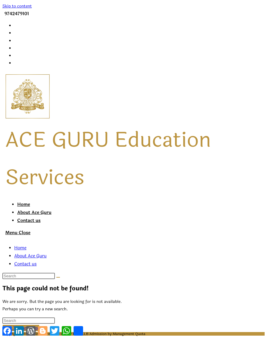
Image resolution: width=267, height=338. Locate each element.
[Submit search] (58, 277)
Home (20, 248)
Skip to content (17, 6)
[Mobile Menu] (18, 232)
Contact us (25, 264)
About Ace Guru (30, 256)
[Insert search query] (28, 276)
